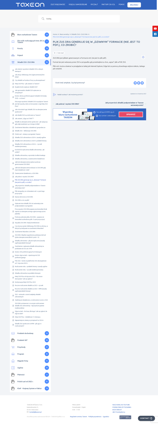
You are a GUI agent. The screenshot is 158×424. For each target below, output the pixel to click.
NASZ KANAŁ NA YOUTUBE (121, 405)
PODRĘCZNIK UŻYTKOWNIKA (122, 407)
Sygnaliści (106, 416)
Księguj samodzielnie (78, 4)
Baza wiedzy (64, 34)
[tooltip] (155, 28)
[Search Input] (81, 18)
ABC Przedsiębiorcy (119, 412)
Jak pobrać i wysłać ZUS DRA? (66, 104)
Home (55, 34)
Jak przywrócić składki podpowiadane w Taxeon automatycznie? (125, 104)
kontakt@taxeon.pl (36, 412)
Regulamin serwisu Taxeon (78, 416)
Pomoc (122, 4)
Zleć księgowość (58, 4)
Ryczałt (95, 4)
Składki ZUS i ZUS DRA (79, 34)
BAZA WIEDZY (117, 410)
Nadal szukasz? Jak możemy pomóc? (68, 94)
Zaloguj (135, 5)
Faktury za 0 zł (109, 4)
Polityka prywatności (94, 416)
